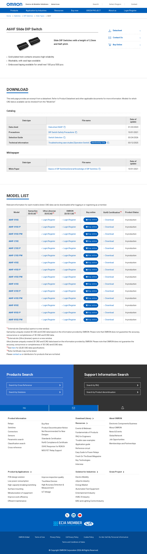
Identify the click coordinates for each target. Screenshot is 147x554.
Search (94, 4)
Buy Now (45, 424)
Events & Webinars (83, 428)
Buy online (92, 220)
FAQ (24, 408)
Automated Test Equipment (87, 489)
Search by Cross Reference (20, 385)
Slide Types (40, 16)
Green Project (115, 472)
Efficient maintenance (17, 501)
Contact (134, 4)
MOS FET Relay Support (52, 450)
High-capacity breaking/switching (22, 485)
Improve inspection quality (53, 477)
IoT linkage (46, 492)
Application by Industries (36, 10)
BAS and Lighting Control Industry (90, 501)
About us (112, 10)
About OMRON (115, 428)
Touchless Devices (49, 481)
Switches (17, 16)
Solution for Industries (86, 472)
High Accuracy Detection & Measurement (53, 486)
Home (9, 16)
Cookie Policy (89, 537)
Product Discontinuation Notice (55, 428)
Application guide (83, 444)
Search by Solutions (17, 392)
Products (14, 10)
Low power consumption (18, 481)
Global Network (115, 436)
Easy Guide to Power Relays (87, 452)
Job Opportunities (116, 439)
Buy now (74, 10)
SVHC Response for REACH (53, 446)
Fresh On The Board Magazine (88, 456)
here (14, 348)
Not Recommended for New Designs (53, 433)
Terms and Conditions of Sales (73, 542)
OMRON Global (24, 537)
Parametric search (16, 439)
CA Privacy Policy (72, 537)
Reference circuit (83, 448)
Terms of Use (40, 537)
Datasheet (115, 30)
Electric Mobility (82, 477)
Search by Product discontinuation (101, 392)
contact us (17, 354)
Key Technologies (83, 460)
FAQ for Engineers (83, 436)
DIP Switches (28, 16)
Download (109, 220)
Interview (79, 464)
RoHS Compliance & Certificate (55, 442)
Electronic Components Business (123, 424)
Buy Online (115, 44)
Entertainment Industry (85, 493)
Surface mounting (15, 489)
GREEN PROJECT (93, 10)
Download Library (83, 418)
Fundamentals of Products (87, 432)
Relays (11, 424)
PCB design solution (16, 477)
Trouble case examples (85, 440)
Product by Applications (18, 472)
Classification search (16, 443)
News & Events (115, 432)
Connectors (13, 432)
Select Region (115, 4)
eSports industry (83, 481)
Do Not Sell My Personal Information (113, 537)
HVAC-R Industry (83, 497)
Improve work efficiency (18, 497)
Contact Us (115, 37)
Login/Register (130, 10)
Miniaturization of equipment (20, 493)
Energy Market (82, 485)
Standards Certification (51, 438)
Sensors (11, 436)
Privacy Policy (55, 537)
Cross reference (15, 447)
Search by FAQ (93, 385)
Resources (58, 10)
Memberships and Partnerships (122, 443)
